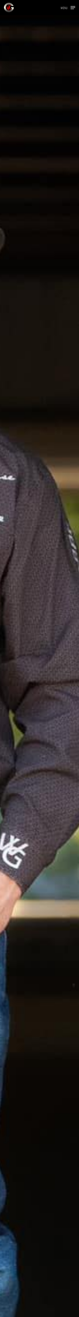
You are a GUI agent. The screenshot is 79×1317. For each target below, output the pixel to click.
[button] (68, 7)
